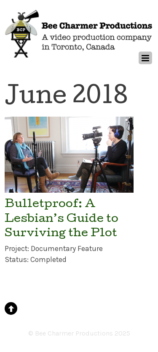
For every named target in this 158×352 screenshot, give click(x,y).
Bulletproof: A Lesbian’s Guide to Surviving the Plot (61, 219)
